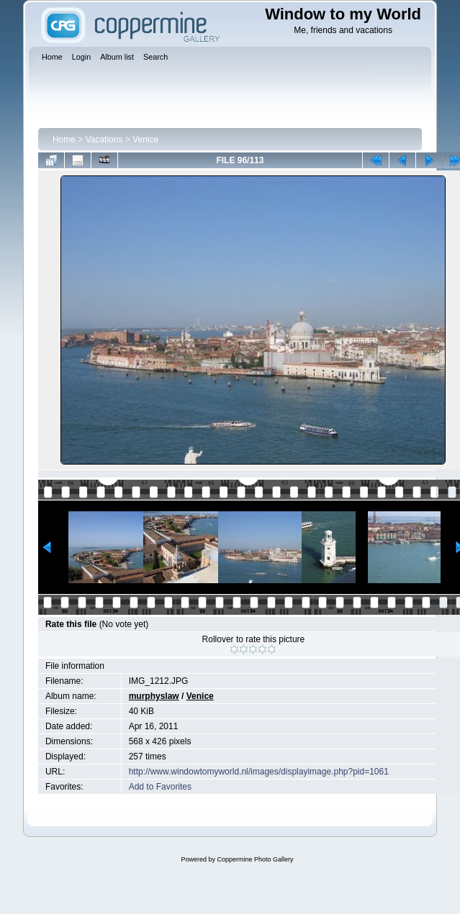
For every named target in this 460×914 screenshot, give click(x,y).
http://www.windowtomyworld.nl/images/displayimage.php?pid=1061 (259, 772)
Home (64, 139)
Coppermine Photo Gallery (255, 859)
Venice (145, 139)
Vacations (104, 139)
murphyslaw (154, 696)
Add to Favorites (160, 787)
